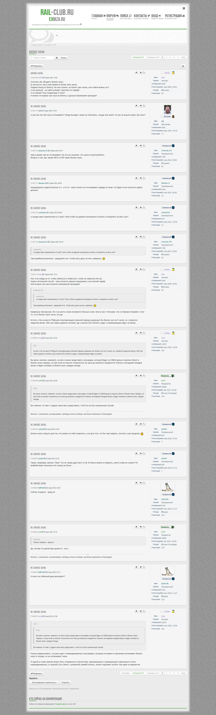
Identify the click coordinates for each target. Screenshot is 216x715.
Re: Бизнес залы (38, 106)
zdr (40, 111)
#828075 (34, 616)
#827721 (34, 183)
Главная (99, 16)
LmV (40, 381)
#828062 (34, 532)
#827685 (34, 78)
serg (40, 338)
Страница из (153, 57)
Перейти (65, 682)
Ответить (36, 66)
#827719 (34, 111)
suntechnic (42, 213)
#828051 (34, 429)
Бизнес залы (36, 52)
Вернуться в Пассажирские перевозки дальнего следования (54, 689)
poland (41, 429)
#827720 (34, 151)
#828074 (34, 572)
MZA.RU (57, 19)
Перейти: (33, 678)
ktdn (40, 78)
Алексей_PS (43, 151)
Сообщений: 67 (138, 57)
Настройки (125, 673)
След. (183, 57)
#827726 (34, 242)
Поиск (63, 58)
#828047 (34, 338)
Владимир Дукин (61, 704)
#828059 (34, 488)
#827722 (34, 213)
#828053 (34, 458)
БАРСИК (42, 488)
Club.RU (57, 12)
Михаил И (42, 183)
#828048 (34, 381)
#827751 (34, 274)
